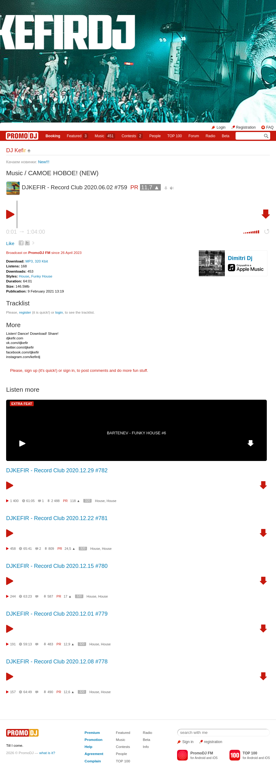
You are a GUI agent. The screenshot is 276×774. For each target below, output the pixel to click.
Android (200, 758)
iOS (214, 758)
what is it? (47, 753)
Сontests (132, 136)
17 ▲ (68, 596)
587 (50, 596)
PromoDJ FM (39, 253)
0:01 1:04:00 (25, 232)
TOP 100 (174, 136)
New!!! (44, 162)
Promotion (93, 740)
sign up (31, 370)
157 (13, 692)
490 (50, 692)
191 (13, 644)
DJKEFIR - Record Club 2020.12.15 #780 (57, 566)
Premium (92, 732)
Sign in (188, 742)
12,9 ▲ (69, 644)
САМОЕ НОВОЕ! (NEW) (63, 172)
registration (213, 742)
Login (221, 127)
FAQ (270, 127)
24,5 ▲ (70, 548)
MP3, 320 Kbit (36, 261)
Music (105, 136)
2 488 (55, 501)
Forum (193, 136)
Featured (77, 136)
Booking (53, 136)
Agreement (94, 754)
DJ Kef (16, 150)
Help (88, 747)
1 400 (14, 501)
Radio (210, 136)
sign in (69, 370)
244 (13, 596)
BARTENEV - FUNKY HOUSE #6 (136, 433)
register (25, 312)
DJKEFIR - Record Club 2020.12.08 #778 (57, 662)
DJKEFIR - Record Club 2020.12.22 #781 (57, 518)
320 (87, 500)
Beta (225, 136)
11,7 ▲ (150, 187)
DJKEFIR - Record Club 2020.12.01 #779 (57, 614)
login (59, 312)
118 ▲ (75, 501)
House (24, 276)
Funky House (41, 276)
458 (13, 548)
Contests (123, 747)
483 (50, 644)
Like (10, 243)
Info (146, 747)
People (155, 136)
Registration (246, 127)
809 (51, 548)
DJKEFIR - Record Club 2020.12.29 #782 (57, 470)
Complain (93, 761)
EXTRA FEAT (21, 404)
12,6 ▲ (69, 692)
